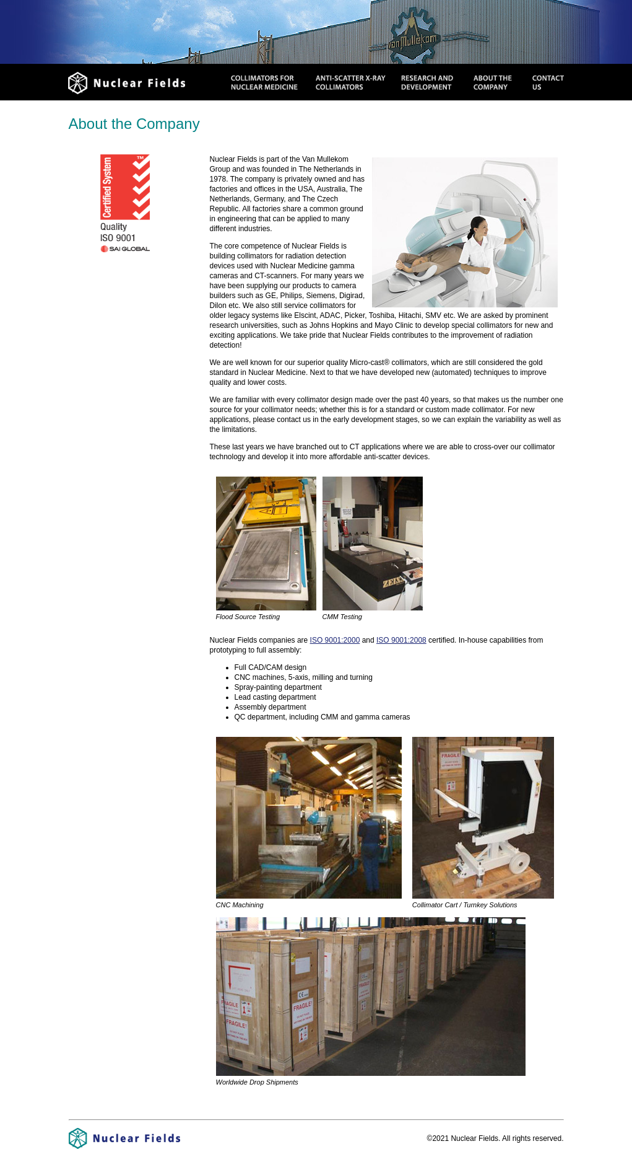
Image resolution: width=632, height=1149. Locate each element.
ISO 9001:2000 (335, 640)
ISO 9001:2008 (401, 640)
